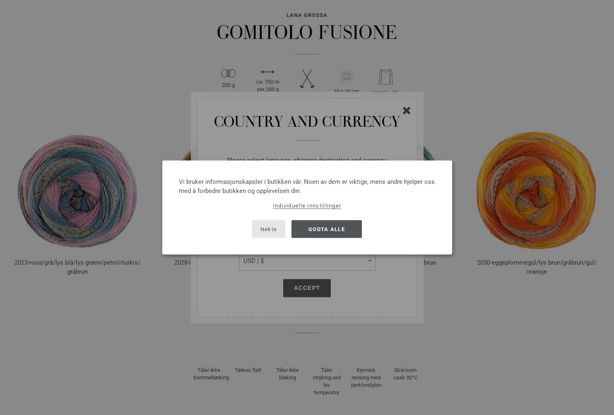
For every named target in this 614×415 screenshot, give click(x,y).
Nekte (268, 229)
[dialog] (307, 208)
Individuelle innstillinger (307, 206)
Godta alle (326, 229)
